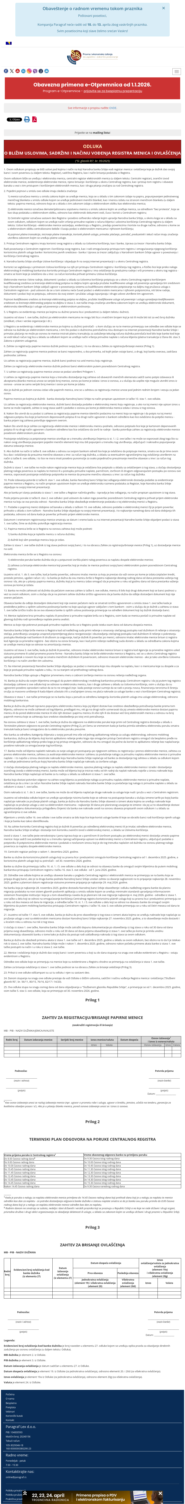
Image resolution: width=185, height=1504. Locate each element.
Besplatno (11, 1403)
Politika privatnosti (16, 1490)
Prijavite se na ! (92, 132)
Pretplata (11, 1407)
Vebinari (10, 1411)
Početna (10, 1394)
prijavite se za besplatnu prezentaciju (113, 91)
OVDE (112, 108)
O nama (10, 1398)
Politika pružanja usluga (19, 1494)
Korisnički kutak (14, 1416)
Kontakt (10, 1420)
